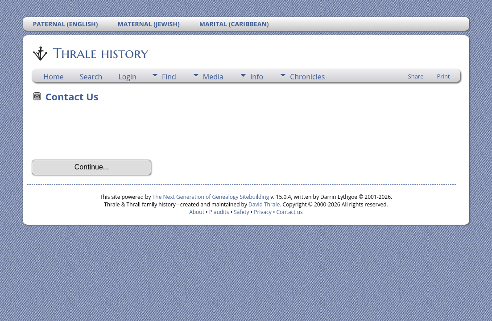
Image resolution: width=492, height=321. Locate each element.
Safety (241, 212)
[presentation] (99, 133)
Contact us (290, 212)
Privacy (263, 212)
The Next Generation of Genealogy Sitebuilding (211, 197)
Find (169, 77)
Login (127, 77)
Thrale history (100, 53)
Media (213, 77)
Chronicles (307, 77)
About (196, 212)
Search (91, 77)
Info (256, 77)
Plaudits (219, 212)
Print (443, 76)
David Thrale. (264, 204)
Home (53, 77)
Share (416, 76)
